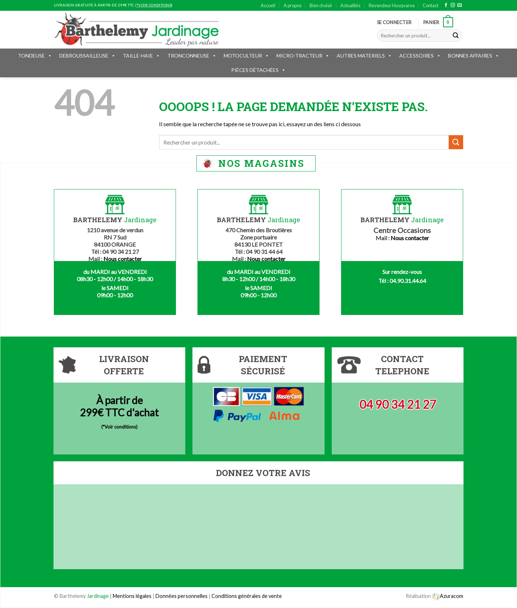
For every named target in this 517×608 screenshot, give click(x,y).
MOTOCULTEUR (246, 55)
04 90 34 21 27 (397, 404)
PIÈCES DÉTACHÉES (258, 70)
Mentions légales (132, 596)
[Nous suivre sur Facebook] (446, 5)
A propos (293, 5)
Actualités (350, 5)
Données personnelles (182, 596)
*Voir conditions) (120, 427)
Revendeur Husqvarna (392, 5)
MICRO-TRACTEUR (303, 55)
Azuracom (447, 596)
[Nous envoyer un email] (459, 5)
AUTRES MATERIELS (364, 55)
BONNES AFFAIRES (473, 55)
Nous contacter (122, 258)
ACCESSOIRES (420, 55)
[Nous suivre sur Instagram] (453, 5)
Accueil (268, 5)
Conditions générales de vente (246, 596)
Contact (430, 5)
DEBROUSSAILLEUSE (87, 55)
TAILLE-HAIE (141, 55)
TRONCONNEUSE (191, 55)
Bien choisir (320, 5)
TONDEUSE (35, 55)
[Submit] (456, 35)
